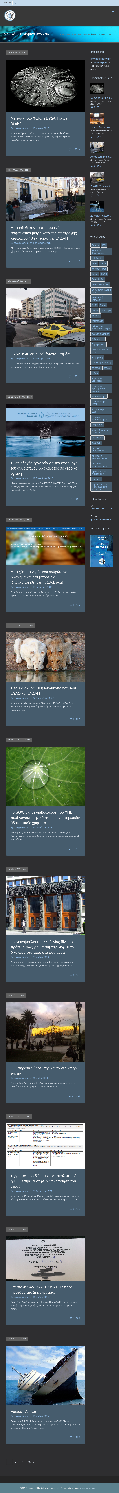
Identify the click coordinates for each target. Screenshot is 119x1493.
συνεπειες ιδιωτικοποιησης (99, 464)
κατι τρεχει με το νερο (99, 410)
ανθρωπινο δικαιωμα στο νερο (101, 327)
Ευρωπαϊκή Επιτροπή (97, 298)
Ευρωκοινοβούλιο (100, 284)
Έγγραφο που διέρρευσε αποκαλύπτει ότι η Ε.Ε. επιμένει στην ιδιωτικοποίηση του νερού (45, 1181)
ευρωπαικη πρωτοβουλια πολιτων (98, 388)
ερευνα (107, 368)
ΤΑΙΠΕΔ (96, 315)
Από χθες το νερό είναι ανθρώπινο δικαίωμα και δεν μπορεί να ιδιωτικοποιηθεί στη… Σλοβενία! (39, 577)
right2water (97, 258)
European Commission (98, 251)
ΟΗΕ (94, 305)
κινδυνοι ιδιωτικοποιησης (99, 418)
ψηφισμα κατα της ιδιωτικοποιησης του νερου (100, 487)
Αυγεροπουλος (99, 268)
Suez (94, 263)
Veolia (103, 263)
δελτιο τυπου (98, 339)
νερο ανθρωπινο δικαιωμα (100, 431)
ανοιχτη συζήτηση (100, 334)
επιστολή (96, 368)
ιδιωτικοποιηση (99, 396)
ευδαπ (95, 373)
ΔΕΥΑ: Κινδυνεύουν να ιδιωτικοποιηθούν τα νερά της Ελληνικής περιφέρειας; (101, 216)
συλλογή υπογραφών (98, 449)
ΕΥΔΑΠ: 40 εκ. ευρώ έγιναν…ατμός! (40, 354)
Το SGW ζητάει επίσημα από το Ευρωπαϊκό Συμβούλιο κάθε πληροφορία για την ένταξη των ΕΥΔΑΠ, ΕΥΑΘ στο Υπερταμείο (101, 127)
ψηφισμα (96, 479)
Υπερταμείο (97, 321)
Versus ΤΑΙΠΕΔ (23, 1411)
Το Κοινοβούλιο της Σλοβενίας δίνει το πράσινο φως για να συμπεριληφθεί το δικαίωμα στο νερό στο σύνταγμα (42, 947)
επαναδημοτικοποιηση (102, 362)
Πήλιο (103, 305)
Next (31, 1462)
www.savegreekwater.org (88, 1488)
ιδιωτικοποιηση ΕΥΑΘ (99, 402)
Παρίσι (95, 310)
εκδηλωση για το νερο (100, 350)
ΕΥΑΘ (104, 274)
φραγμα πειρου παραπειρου (99, 472)
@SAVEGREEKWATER (101, 508)
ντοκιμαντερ (97, 437)
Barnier (95, 245)
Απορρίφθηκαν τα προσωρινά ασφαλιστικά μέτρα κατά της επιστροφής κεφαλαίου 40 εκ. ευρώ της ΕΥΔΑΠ (44, 233)
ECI (104, 245)
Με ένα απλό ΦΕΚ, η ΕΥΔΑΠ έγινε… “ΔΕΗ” (101, 98)
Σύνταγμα (106, 310)
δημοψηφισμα (98, 344)
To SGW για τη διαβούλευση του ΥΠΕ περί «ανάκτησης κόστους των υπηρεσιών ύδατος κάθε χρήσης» (45, 817)
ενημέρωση (97, 357)
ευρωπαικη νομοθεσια (97, 379)
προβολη (96, 443)
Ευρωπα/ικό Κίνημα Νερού (101, 290)
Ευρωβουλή (97, 279)
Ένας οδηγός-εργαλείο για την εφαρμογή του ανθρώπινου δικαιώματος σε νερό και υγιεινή (44, 468)
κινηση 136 (97, 424)
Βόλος (95, 274)
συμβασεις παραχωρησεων (99, 457)
